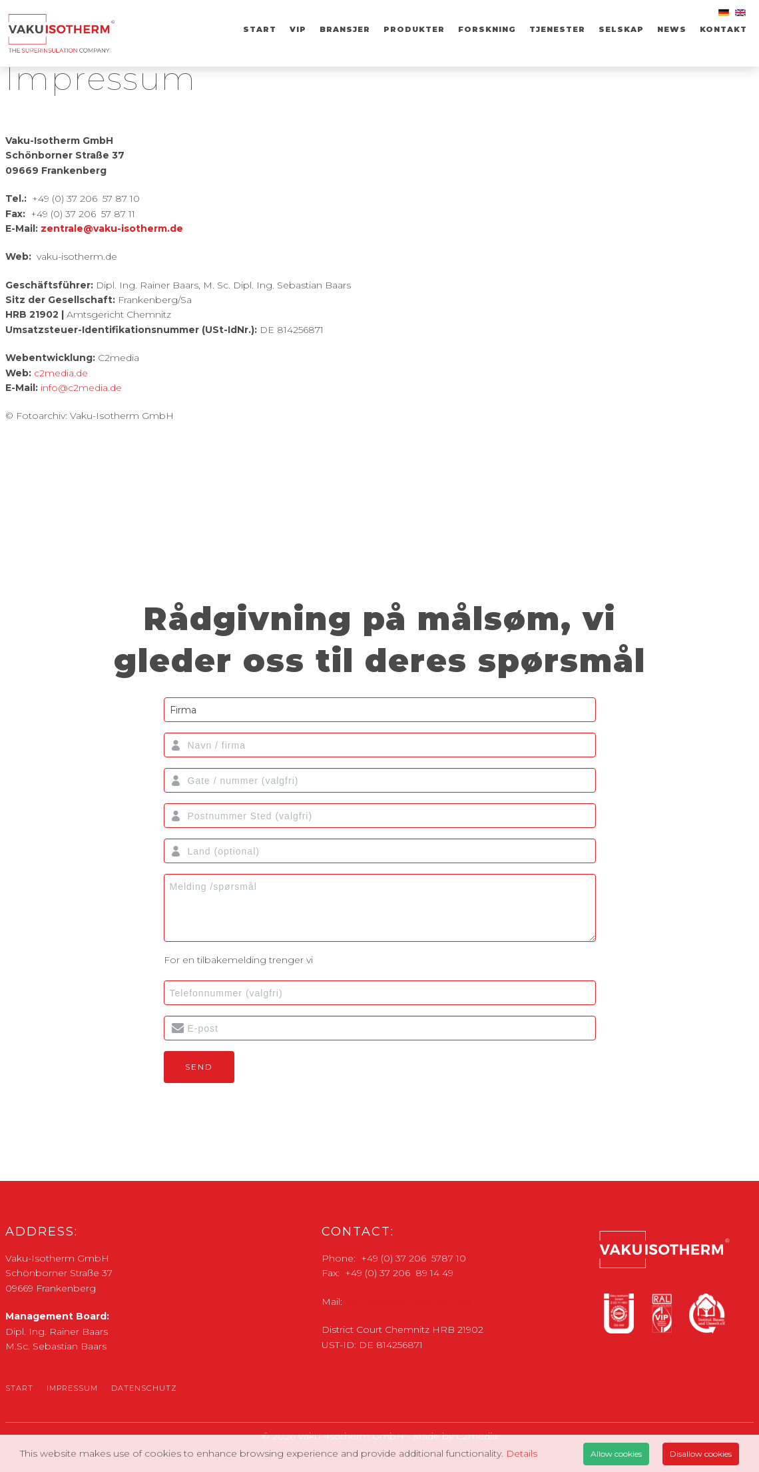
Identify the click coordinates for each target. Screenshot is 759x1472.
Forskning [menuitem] (487, 29)
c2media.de (61, 373)
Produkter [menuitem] (414, 29)
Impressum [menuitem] (72, 1388)
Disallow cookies (701, 1454)
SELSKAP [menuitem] (621, 29)
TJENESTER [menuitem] (557, 29)
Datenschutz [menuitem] (144, 1388)
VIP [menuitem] (298, 29)
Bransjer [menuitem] (345, 29)
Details (521, 1453)
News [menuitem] (671, 29)
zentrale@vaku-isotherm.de (112, 228)
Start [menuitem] (259, 29)
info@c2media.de (81, 388)
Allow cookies (616, 1454)
